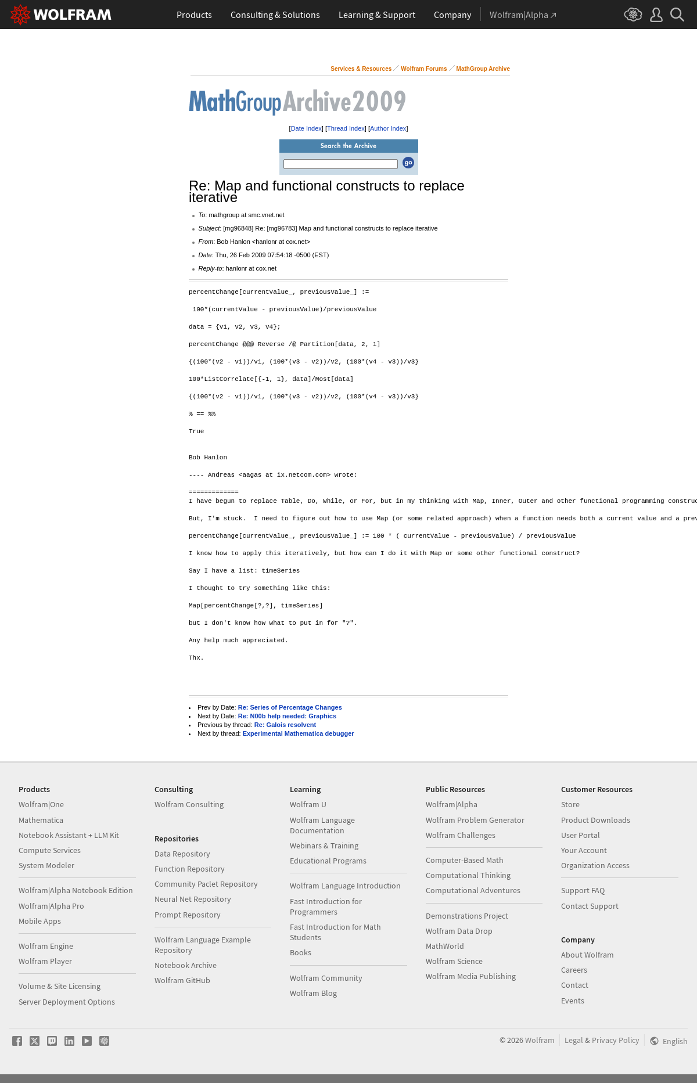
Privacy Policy (615, 1040)
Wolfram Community (326, 978)
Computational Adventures (473, 890)
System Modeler (46, 865)
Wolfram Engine (46, 946)
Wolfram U (308, 804)
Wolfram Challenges (460, 835)
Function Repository (190, 868)
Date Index (306, 128)
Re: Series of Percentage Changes (290, 707)
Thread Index (346, 128)
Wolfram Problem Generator (475, 820)
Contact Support (590, 906)
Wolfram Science (454, 961)
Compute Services (50, 850)
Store (570, 804)
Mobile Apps (40, 921)
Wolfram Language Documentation (322, 825)
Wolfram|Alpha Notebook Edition (76, 890)
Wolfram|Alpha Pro (51, 906)
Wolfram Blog (313, 993)
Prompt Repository (188, 914)
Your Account (584, 850)
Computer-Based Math (465, 860)
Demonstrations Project (467, 916)
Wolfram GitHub (182, 980)
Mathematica (41, 820)
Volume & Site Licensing (59, 986)
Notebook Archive (186, 965)
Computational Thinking (468, 875)
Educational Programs (328, 860)
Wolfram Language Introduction (345, 885)
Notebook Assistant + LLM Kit (69, 835)
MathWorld (445, 946)
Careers (574, 970)
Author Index (388, 128)
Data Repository (182, 853)
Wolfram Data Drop (459, 931)
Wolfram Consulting (189, 804)
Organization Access (595, 865)
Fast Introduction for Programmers (326, 906)
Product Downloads (595, 820)
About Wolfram (587, 954)
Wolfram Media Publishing (471, 976)
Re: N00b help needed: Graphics (287, 716)
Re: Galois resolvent (285, 724)
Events (572, 1000)
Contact (574, 985)
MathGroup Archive (483, 69)
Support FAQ (583, 890)
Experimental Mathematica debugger (298, 733)
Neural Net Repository (193, 899)
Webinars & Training (324, 845)
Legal (574, 1040)
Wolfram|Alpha (451, 804)
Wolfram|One (41, 804)
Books (300, 952)
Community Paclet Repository (206, 884)
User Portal (580, 835)
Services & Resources (360, 69)
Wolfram (540, 1040)
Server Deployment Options (67, 1001)
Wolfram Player (45, 961)
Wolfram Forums (424, 69)
